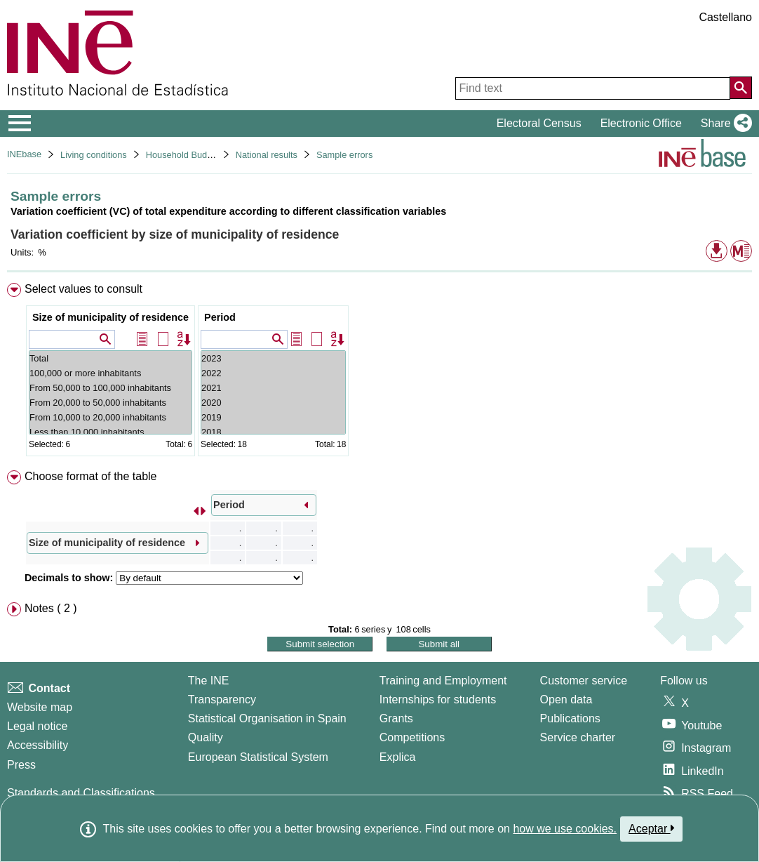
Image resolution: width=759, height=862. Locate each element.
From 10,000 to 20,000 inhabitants (110, 417)
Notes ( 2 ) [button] (51, 608)
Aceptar (651, 828)
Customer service (583, 681)
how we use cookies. (565, 829)
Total (110, 358)
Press (21, 765)
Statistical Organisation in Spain (267, 718)
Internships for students (438, 699)
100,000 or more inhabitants (110, 373)
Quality (205, 737)
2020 (273, 402)
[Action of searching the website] (741, 88)
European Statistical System (258, 757)
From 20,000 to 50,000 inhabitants (110, 402)
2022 (273, 373)
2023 (273, 358)
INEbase (24, 154)
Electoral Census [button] (539, 123)
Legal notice (37, 726)
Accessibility (37, 745)
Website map (39, 707)
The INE (208, 681)
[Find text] (592, 88)
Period (220, 317)
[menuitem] (379, 372)
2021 (273, 387)
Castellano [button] (725, 17)
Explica (398, 757)
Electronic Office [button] (641, 123)
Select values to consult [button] (83, 289)
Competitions (412, 737)
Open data (566, 699)
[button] (723, 123)
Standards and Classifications (81, 793)
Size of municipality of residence (110, 317)
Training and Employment (443, 681)
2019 (273, 417)
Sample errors (344, 155)
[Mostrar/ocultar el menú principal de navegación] (20, 123)
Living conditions (93, 155)
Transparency (222, 699)
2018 (273, 432)
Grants (396, 718)
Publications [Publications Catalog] (570, 718)
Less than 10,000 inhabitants (110, 432)
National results (266, 155)
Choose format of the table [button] (91, 476)
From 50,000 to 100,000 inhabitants (110, 387)
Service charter (578, 737)
